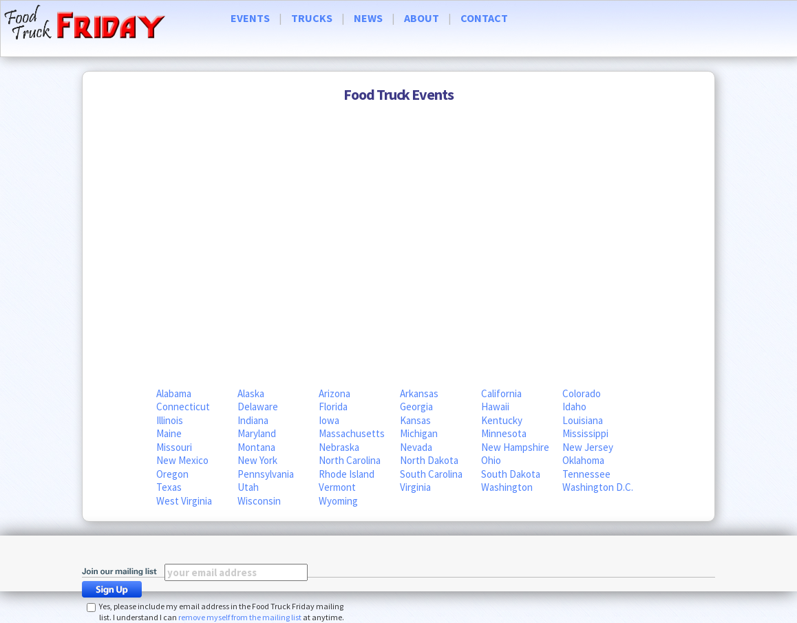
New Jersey (587, 447)
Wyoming (338, 500)
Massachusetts (352, 433)
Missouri (174, 447)
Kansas (415, 420)
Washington (507, 487)
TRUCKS (311, 18)
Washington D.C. (597, 487)
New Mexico (182, 460)
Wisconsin (259, 500)
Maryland (256, 433)
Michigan (419, 433)
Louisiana (582, 420)
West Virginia (184, 500)
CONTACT (484, 18)
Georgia (416, 406)
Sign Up (115, 589)
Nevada (416, 447)
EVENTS (250, 18)
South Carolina (431, 474)
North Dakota (429, 460)
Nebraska (339, 447)
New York (257, 460)
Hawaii (495, 406)
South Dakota (510, 474)
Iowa (329, 420)
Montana (256, 447)
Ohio (491, 460)
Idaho (574, 406)
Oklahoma (583, 460)
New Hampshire (515, 447)
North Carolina (350, 460)
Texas (169, 487)
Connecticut (183, 406)
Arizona (334, 393)
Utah (248, 487)
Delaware (257, 406)
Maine (169, 433)
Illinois (169, 420)
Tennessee (586, 474)
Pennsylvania (265, 474)
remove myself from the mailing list (239, 617)
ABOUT (421, 18)
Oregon (172, 474)
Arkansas (419, 393)
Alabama (173, 393)
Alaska (250, 393)
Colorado (581, 393)
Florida (333, 406)
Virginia (415, 487)
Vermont (337, 487)
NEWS (368, 18)
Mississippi (585, 433)
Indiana (252, 420)
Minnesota (504, 433)
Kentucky (501, 420)
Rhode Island (346, 474)
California (501, 393)
